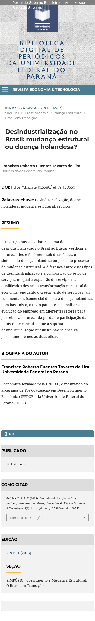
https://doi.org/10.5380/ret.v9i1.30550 (43, 187)
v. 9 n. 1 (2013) (51, 108)
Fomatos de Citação (26, 518)
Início (10, 108)
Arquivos (28, 108)
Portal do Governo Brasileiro (36, 2)
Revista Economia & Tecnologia (46, 89)
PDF (12, 434)
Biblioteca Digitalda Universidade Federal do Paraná (42, 60)
